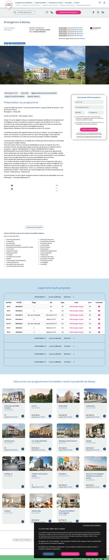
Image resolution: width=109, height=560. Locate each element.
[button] (104, 3)
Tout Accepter (92, 554)
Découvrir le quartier (34, 227)
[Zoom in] (57, 185)
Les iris (34, 406)
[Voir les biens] (54, 297)
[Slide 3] (53, 82)
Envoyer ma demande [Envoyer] (88, 129)
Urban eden (63, 406)
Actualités (68, 3)
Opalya (88, 441)
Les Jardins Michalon (39, 441)
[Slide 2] (52, 82)
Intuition (7, 511)
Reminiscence (9, 441)
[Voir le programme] (22, 416)
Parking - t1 (8, 474)
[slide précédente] (8, 65)
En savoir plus (48, 554)
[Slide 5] (57, 82)
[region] (34, 202)
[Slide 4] (55, 82)
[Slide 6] (58, 82)
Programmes (23, 3)
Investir (76, 3)
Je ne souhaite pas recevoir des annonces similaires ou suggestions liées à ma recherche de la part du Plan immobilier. (89, 118)
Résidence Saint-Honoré (68, 441)
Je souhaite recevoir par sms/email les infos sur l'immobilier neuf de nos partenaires (90, 123)
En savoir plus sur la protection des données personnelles (88, 136)
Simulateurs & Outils (56, 3)
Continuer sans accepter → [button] (92, 525)
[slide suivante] (101, 65)
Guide (40, 3)
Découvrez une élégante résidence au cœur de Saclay (95, 476)
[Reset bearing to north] (57, 190)
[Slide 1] (50, 82)
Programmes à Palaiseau (22, 540)
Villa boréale (36, 511)
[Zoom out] (57, 188)
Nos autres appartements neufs (72, 38)
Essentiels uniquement (70, 554)
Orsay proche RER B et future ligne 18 (67, 512)
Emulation (62, 474)
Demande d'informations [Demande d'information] (68, 12)
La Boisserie (90, 406)
